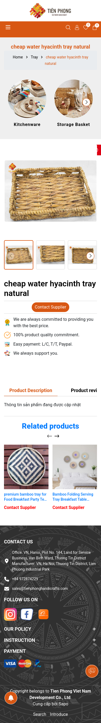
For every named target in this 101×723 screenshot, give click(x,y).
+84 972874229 (25, 579)
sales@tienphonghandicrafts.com (40, 588)
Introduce (59, 714)
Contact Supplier (50, 307)
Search (39, 714)
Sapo (63, 703)
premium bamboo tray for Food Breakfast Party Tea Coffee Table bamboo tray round (25, 497)
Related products (50, 426)
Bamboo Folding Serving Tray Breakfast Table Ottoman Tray (72, 497)
